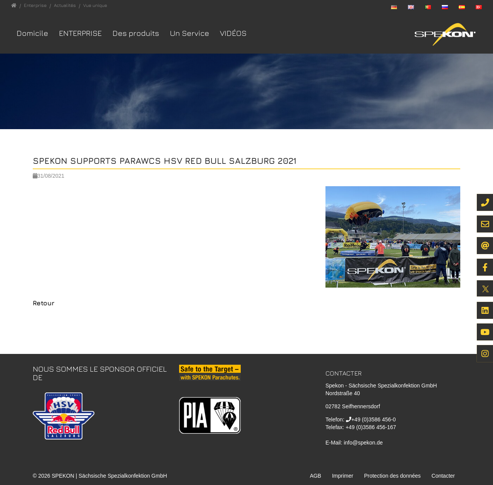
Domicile (32, 33)
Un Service (189, 33)
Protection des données (392, 476)
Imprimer (342, 476)
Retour (43, 303)
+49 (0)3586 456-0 (373, 419)
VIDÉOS (233, 33)
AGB (315, 476)
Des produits (135, 33)
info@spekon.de (363, 443)
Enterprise (80, 33)
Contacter (443, 476)
